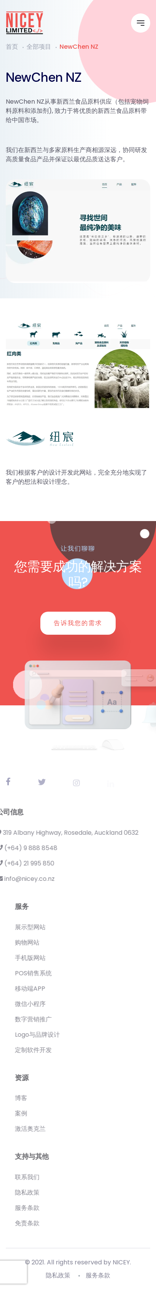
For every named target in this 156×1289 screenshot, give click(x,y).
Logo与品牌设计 (49, 1034)
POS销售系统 (45, 973)
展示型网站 (42, 927)
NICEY (121, 1265)
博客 (33, 1098)
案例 (33, 1113)
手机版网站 (42, 957)
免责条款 (39, 1223)
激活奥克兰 (42, 1128)
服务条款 (39, 1207)
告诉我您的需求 (78, 623)
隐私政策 (39, 1192)
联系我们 (39, 1177)
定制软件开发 (45, 1050)
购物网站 (39, 942)
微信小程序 (42, 1003)
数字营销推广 (45, 1019)
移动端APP (42, 988)
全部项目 (39, 46)
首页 (12, 46)
